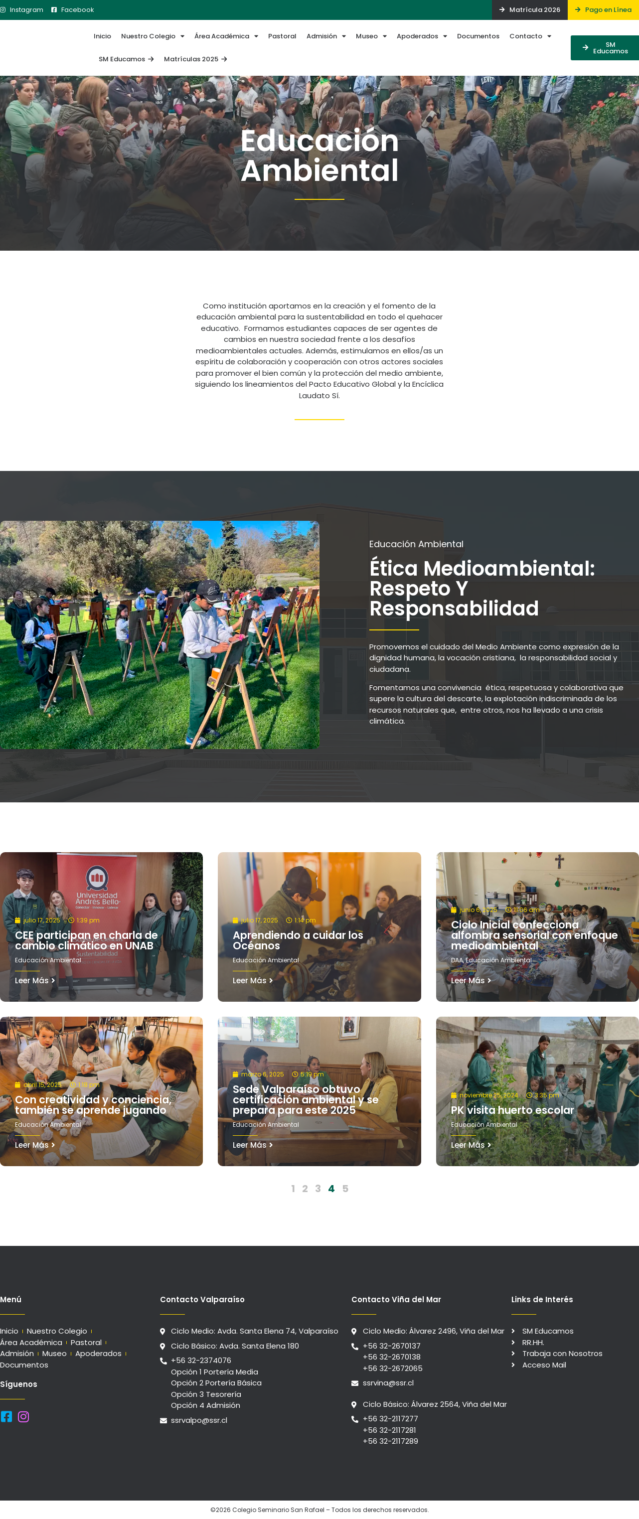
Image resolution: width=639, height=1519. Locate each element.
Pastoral (282, 36)
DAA (457, 960)
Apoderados (422, 36)
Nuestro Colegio (152, 36)
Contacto (530, 36)
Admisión (326, 36)
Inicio (102, 36)
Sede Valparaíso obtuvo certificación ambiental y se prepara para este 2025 (306, 1099)
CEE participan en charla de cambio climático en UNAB (86, 940)
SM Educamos (126, 59)
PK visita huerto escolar (512, 1110)
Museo (371, 36)
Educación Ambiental (48, 960)
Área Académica (226, 36)
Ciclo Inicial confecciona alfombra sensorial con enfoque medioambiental (534, 935)
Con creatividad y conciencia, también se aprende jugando (93, 1104)
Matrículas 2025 (195, 59)
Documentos (478, 36)
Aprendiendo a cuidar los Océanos (298, 940)
